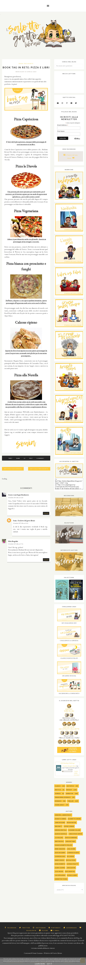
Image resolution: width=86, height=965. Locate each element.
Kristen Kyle (59, 841)
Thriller (70, 801)
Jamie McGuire (60, 822)
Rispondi (46, 513)
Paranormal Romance (63, 797)
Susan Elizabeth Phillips (63, 845)
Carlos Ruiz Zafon (75, 833)
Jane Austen (71, 867)
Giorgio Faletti (72, 864)
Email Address (62, 125)
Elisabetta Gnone (74, 818)
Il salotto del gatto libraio (69, 766)
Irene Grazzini (60, 849)
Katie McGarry (60, 852)
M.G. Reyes (70, 856)
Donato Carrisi (60, 818)
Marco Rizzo (59, 860)
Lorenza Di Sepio (73, 852)
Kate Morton (70, 871)
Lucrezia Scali (60, 856)
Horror (58, 793)
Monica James (72, 875)
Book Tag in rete (26, 63)
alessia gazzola (61, 833)
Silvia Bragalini (13, 541)
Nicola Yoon (70, 860)
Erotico (58, 789)
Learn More (40, 964)
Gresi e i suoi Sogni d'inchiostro (18, 495)
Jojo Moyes (59, 871)
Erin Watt (58, 826)
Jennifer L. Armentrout (63, 815)
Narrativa (69, 793)
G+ (24, 458)
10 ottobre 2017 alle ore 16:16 (20, 523)
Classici (58, 786)
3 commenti (41, 458)
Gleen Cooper (60, 867)
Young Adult (59, 804)
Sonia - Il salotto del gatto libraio (24, 521)
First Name (60, 131)
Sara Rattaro (70, 841)
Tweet (10, 458)
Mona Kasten (71, 822)
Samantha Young (61, 879)
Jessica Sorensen (71, 837)
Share (18, 458)
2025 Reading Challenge (67, 763)
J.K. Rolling (59, 837)
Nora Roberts (60, 864)
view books (76, 775)
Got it (49, 964)
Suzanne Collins (74, 830)
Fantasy (69, 789)
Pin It (31, 458)
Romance (58, 801)
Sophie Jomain (69, 826)
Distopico (70, 786)
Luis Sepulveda (60, 875)
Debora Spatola (60, 830)
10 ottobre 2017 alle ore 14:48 (15, 497)
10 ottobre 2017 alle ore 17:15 (15, 544)
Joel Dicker (71, 849)
